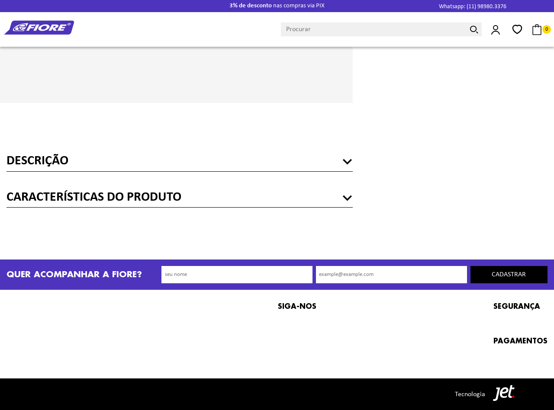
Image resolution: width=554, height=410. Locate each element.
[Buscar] (474, 29)
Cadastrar (509, 274)
